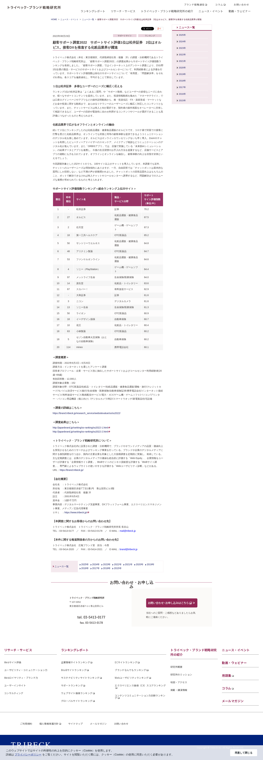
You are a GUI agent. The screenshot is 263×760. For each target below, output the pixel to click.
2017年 (96, 568)
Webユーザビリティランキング (131, 677)
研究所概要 (176, 666)
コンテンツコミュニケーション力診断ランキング (140, 696)
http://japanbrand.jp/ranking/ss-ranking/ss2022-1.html (81, 427)
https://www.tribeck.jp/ (76, 512)
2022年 (117, 564)
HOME (54, 19)
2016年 (107, 568)
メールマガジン (233, 701)
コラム (219, 4)
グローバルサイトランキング (76, 701)
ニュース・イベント (211, 11)
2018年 (85, 568)
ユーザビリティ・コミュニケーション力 (25, 670)
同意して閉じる (243, 752)
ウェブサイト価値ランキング (76, 693)
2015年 (117, 568)
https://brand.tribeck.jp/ (72, 470)
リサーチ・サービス (123, 11)
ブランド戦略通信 (194, 4)
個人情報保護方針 (49, 723)
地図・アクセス (178, 682)
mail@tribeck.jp (128, 531)
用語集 (226, 675)
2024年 (96, 564)
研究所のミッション (181, 674)
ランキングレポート (93, 11)
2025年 (85, 564)
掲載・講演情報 (178, 690)
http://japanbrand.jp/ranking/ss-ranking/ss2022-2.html (81, 431)
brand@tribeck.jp (128, 549)
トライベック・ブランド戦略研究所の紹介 (167, 11)
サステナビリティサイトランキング (80, 677)
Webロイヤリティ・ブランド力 (21, 677)
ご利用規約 (26, 723)
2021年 (129, 564)
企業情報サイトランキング (75, 662)
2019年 (150, 564)
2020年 (139, 564)
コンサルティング (13, 693)
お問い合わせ (241, 4)
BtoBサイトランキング (73, 670)
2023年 (107, 564)
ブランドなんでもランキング (130, 670)
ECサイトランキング (126, 662)
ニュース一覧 (88, 19)
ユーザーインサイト (15, 685)
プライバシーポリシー (28, 754)
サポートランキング (72, 685)
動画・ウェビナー (240, 11)
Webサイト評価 (12, 662)
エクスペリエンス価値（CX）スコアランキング (140, 685)
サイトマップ (75, 723)
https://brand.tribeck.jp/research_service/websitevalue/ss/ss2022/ (86, 413)
